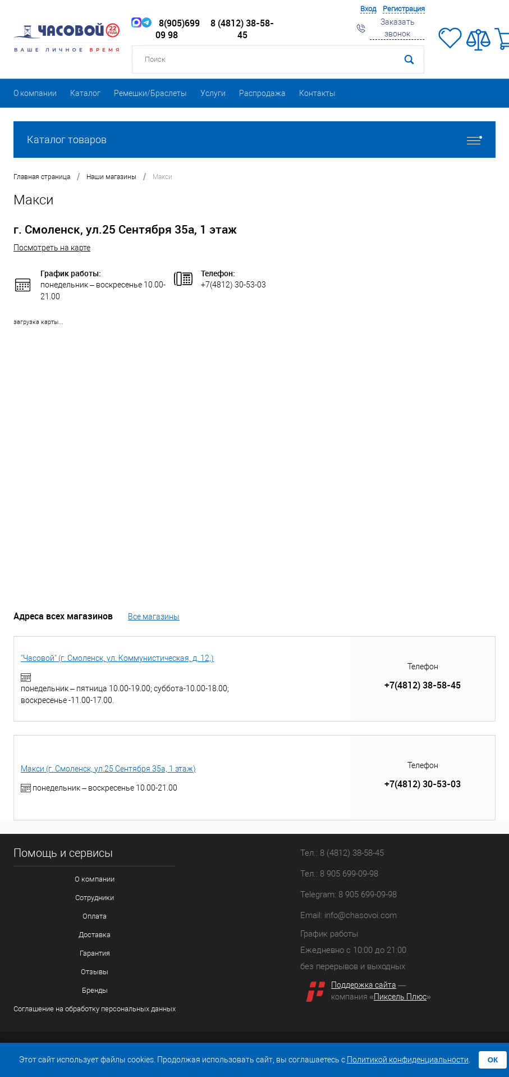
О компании (35, 93)
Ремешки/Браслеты (150, 93)
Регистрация (404, 8)
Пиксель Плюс (400, 996)
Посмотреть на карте (51, 247)
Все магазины (154, 616)
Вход (368, 8)
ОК (493, 1060)
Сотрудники (94, 897)
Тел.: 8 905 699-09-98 (339, 874)
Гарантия (95, 953)
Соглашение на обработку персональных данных (94, 1009)
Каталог (85, 93)
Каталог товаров (254, 139)
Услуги (213, 93)
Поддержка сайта (363, 984)
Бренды (95, 990)
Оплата (94, 916)
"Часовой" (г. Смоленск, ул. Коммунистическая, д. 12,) (117, 658)
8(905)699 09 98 (170, 29)
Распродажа (262, 93)
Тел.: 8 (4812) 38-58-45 (342, 853)
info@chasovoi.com (360, 915)
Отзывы (94, 972)
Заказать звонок (397, 27)
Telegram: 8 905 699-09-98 (348, 894)
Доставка (95, 934)
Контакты (317, 93)
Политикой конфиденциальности (408, 1059)
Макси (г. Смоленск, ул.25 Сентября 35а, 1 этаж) (108, 768)
